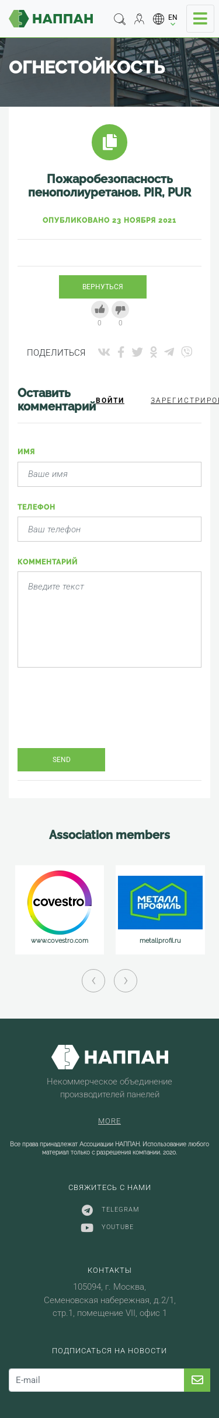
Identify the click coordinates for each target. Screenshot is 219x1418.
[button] (165, 19)
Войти (110, 400)
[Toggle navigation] (200, 19)
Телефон (36, 507)
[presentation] (106, 716)
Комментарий (48, 562)
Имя (26, 452)
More (109, 1121)
